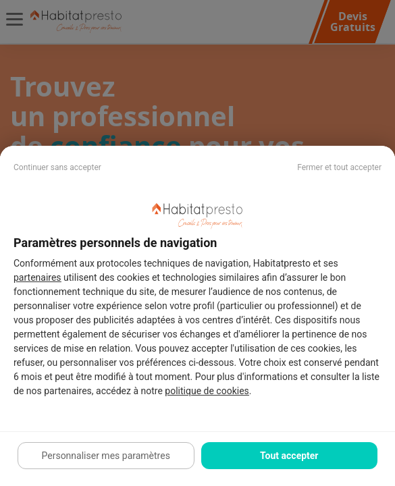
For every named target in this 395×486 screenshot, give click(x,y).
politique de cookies (206, 390)
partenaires (37, 277)
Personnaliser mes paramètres (106, 455)
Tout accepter (289, 455)
